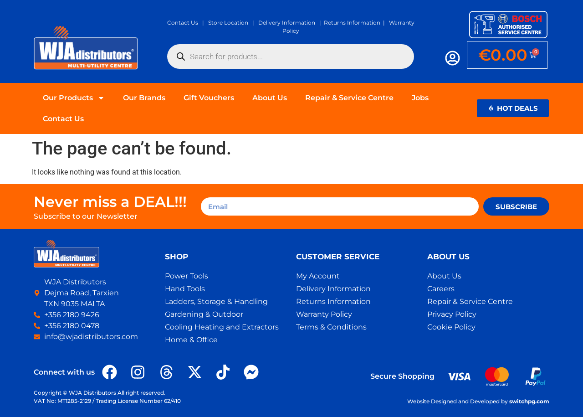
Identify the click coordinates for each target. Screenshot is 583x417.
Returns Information (352, 22)
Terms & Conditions (331, 327)
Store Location (228, 22)
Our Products (74, 98)
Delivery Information (286, 22)
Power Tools (186, 276)
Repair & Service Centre (349, 97)
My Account (318, 276)
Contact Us (182, 22)
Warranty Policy (324, 314)
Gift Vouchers (209, 97)
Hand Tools (185, 288)
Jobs (420, 97)
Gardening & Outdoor (204, 314)
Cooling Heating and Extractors (222, 327)
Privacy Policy (451, 314)
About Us (269, 97)
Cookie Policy (451, 327)
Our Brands (144, 97)
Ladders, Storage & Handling (216, 301)
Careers (441, 288)
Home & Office (191, 339)
